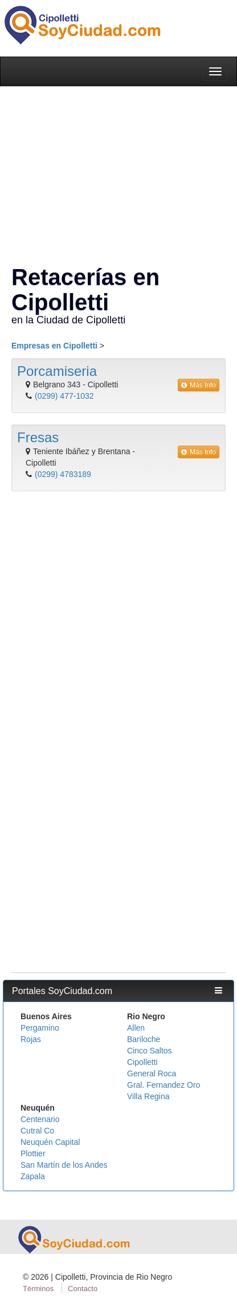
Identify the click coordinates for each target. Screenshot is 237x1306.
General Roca (151, 1073)
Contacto (82, 1288)
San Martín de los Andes (64, 1164)
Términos (38, 1288)
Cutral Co (37, 1130)
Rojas (31, 1039)
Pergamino (40, 1027)
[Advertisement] (115, 619)
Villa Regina (148, 1096)
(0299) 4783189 (63, 474)
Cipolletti (142, 1062)
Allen (136, 1027)
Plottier (33, 1153)
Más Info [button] (198, 385)
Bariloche (143, 1039)
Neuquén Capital (50, 1142)
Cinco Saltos (149, 1050)
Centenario (40, 1119)
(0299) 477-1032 (64, 395)
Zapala (33, 1176)
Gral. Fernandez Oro (163, 1084)
